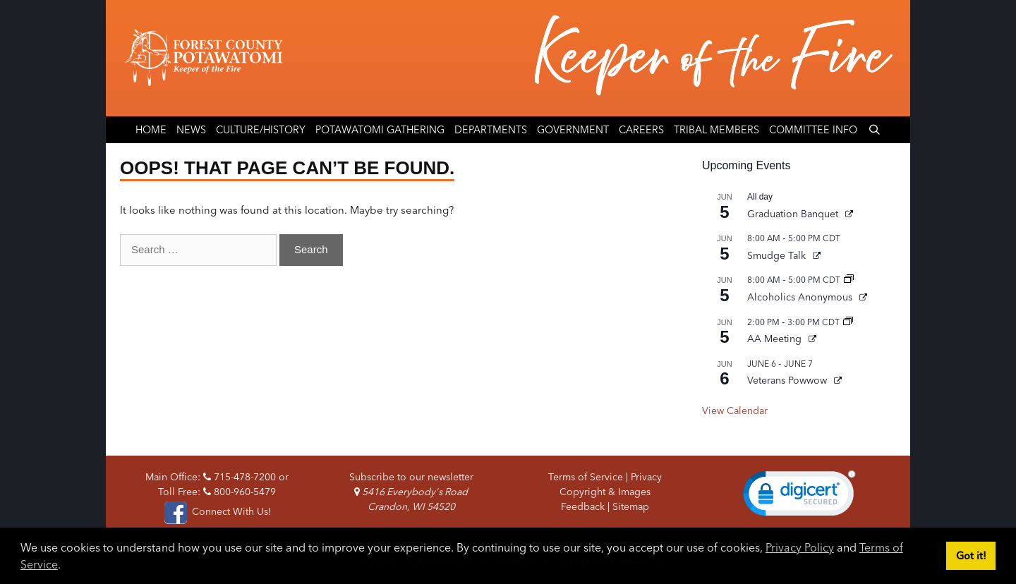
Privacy (646, 476)
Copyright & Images (605, 491)
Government (573, 129)
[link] (799, 496)
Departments (490, 129)
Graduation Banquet (794, 213)
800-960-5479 (239, 491)
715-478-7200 (239, 476)
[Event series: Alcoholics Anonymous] (849, 279)
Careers (641, 129)
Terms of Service (585, 476)
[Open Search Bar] (873, 129)
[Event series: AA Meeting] (848, 322)
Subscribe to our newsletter (411, 476)
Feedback (583, 506)
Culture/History (261, 129)
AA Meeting (775, 338)
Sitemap (630, 506)
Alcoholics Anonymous (801, 297)
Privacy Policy (800, 547)
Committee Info (813, 129)
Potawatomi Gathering (380, 129)
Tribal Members (716, 129)
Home (151, 129)
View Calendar (735, 410)
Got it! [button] (971, 555)
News (191, 129)
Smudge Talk (778, 255)
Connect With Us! (216, 511)
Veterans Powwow (788, 380)
